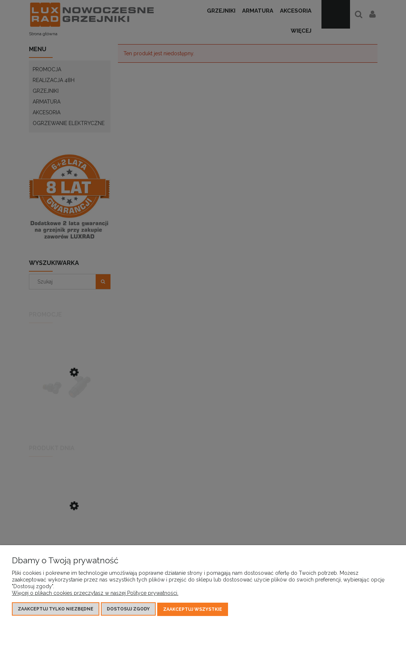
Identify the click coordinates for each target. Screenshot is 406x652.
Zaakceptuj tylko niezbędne (55, 609)
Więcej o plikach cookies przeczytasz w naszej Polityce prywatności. (95, 594)
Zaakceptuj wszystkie (192, 609)
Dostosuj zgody (128, 609)
